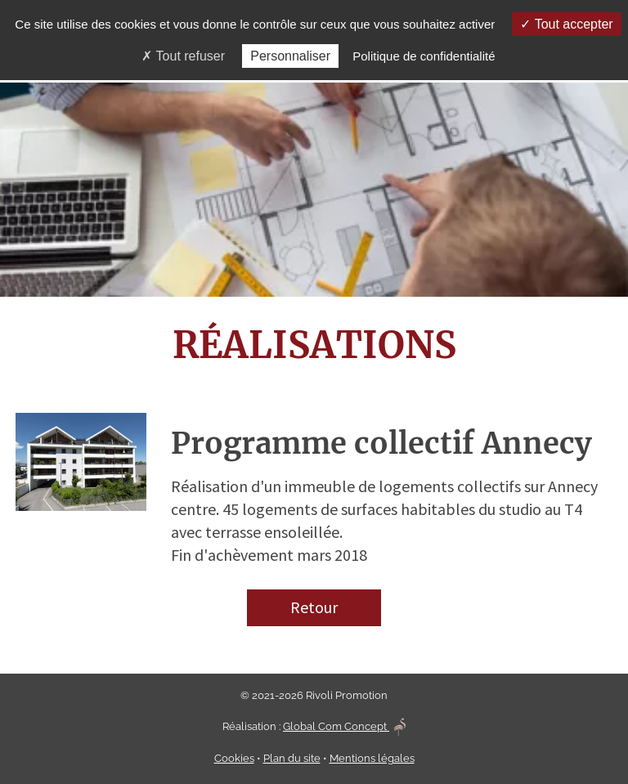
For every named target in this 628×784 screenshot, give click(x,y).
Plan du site (292, 758)
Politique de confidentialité (423, 56)
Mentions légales (372, 758)
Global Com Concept (344, 726)
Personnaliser (290, 56)
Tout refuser (183, 56)
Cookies (234, 758)
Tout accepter (566, 24)
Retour (314, 607)
